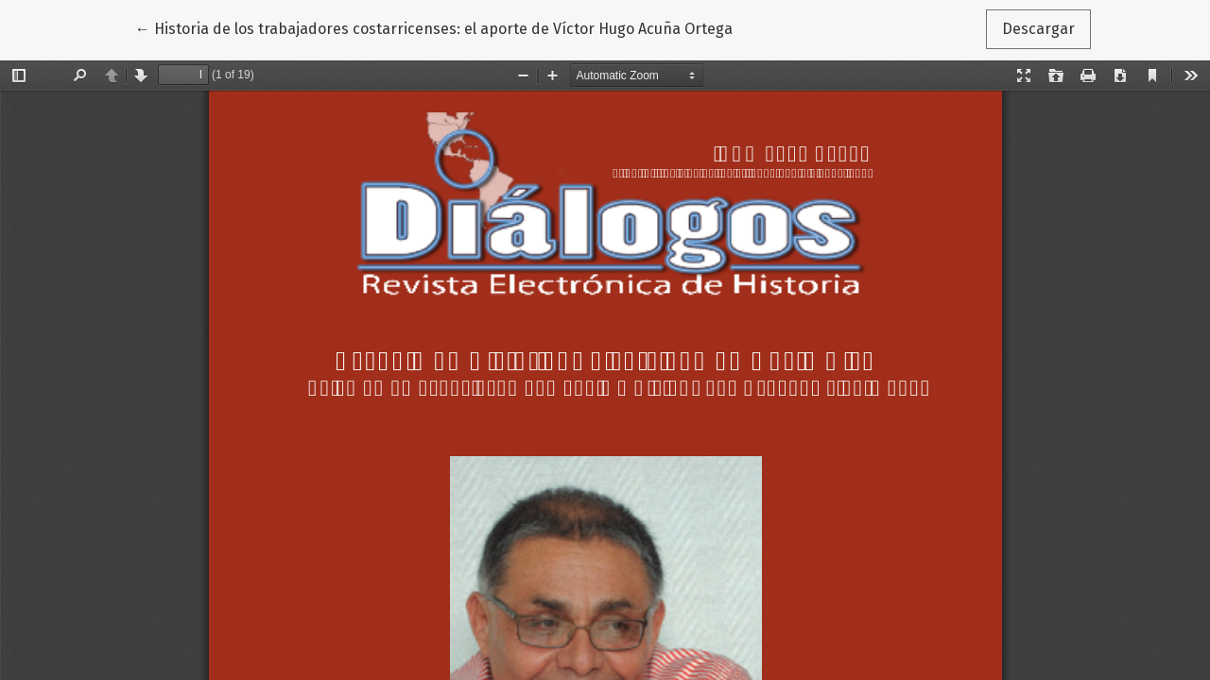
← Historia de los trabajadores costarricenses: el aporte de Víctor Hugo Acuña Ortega (434, 27)
